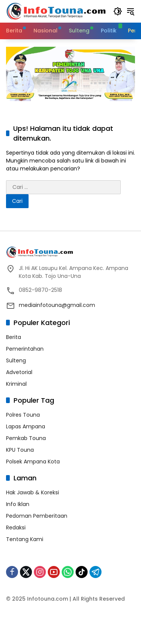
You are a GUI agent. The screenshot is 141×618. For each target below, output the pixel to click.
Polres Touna (23, 415)
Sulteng (16, 360)
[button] (117, 11)
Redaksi (16, 527)
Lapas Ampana (25, 426)
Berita (13, 337)
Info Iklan (17, 504)
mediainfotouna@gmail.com (57, 305)
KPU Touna (20, 450)
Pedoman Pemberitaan (36, 516)
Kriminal (16, 384)
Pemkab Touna (26, 438)
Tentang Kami (24, 539)
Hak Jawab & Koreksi (32, 492)
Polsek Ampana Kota (33, 461)
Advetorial (19, 372)
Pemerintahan (25, 349)
